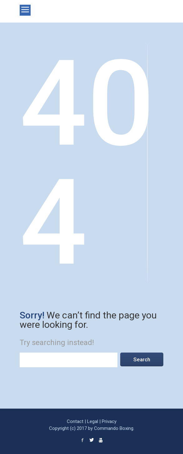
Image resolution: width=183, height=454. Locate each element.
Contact (75, 421)
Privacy (109, 421)
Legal (92, 421)
